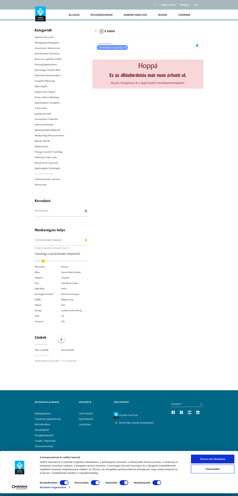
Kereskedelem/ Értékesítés (46, 119)
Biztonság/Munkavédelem (46, 65)
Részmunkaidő (67, 350)
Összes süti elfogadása (212, 461)
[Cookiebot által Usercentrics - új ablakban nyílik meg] (19, 490)
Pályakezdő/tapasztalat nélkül (47, 361)
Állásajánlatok (43, 413)
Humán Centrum (126, 415)
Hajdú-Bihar (40, 289)
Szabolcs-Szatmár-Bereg (71, 311)
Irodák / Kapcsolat (45, 440)
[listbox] (112, 47)
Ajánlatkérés (86, 419)
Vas (62, 316)
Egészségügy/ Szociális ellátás (47, 70)
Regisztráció (168, 4)
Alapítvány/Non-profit (44, 37)
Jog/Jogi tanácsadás (43, 114)
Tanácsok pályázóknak (48, 419)
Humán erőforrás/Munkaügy (47, 97)
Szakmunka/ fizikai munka (46, 157)
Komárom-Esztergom (70, 294)
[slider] (61, 261)
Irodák (163, 15)
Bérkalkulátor (43, 424)
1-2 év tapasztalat (68, 361)
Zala (63, 321)
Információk (86, 413)
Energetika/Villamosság (45, 81)
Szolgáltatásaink (44, 435)
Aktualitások (42, 430)
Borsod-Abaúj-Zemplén (71, 272)
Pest (63, 305)
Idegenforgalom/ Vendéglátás (47, 103)
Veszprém (39, 321)
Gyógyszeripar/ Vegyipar (45, 92)
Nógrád (38, 305)
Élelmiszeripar (41, 185)
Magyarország (67, 300)
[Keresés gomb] (155, 4)
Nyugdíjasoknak (102, 15)
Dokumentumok (44, 446)
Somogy (38, 311)
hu (196, 4)
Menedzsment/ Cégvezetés (46, 163)
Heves (64, 289)
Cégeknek (184, 15)
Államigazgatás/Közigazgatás (47, 43)
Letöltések (85, 424)
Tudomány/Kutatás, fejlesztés (47, 179)
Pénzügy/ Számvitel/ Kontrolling (48, 152)
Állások (78, 15)
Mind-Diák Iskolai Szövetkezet (133, 422)
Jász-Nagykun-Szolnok (44, 294)
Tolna (37, 316)
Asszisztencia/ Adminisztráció (47, 48)
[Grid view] (102, 31)
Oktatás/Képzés (41, 147)
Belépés (184, 4)
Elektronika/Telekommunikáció (48, 75)
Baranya (64, 267)
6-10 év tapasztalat (69, 366)
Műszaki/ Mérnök (42, 141)
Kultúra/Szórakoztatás (44, 125)
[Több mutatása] (61, 339)
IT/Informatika (41, 108)
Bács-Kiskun (40, 267)
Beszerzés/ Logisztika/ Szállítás (48, 59)
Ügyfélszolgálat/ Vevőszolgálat (47, 168)
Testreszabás (213, 471)
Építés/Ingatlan (41, 86)
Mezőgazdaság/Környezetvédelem (49, 136)
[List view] (95, 31)
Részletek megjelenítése (53, 490)
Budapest (39, 278)
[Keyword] (85, 211)
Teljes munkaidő (41, 350)
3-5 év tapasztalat (42, 366)
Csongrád (65, 278)
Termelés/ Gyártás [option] (112, 47)
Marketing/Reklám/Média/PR (47, 130)
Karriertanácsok (136, 15)
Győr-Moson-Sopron (69, 283)
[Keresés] (61, 212)
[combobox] (61, 241)
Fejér (37, 283)
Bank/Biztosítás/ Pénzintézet (47, 54)
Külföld (38, 300)
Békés (37, 272)
